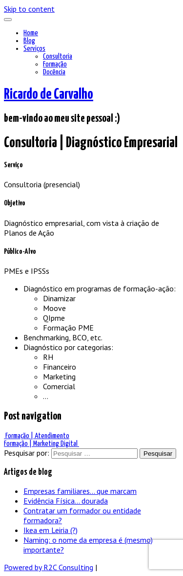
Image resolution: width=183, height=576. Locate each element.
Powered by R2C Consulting (48, 567)
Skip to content (29, 9)
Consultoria (57, 56)
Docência (54, 72)
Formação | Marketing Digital (41, 443)
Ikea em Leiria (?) (50, 530)
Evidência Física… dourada (65, 501)
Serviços (34, 48)
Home (30, 33)
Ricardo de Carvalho (48, 94)
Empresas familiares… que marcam (80, 491)
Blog (29, 40)
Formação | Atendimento (36, 436)
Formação (55, 64)
